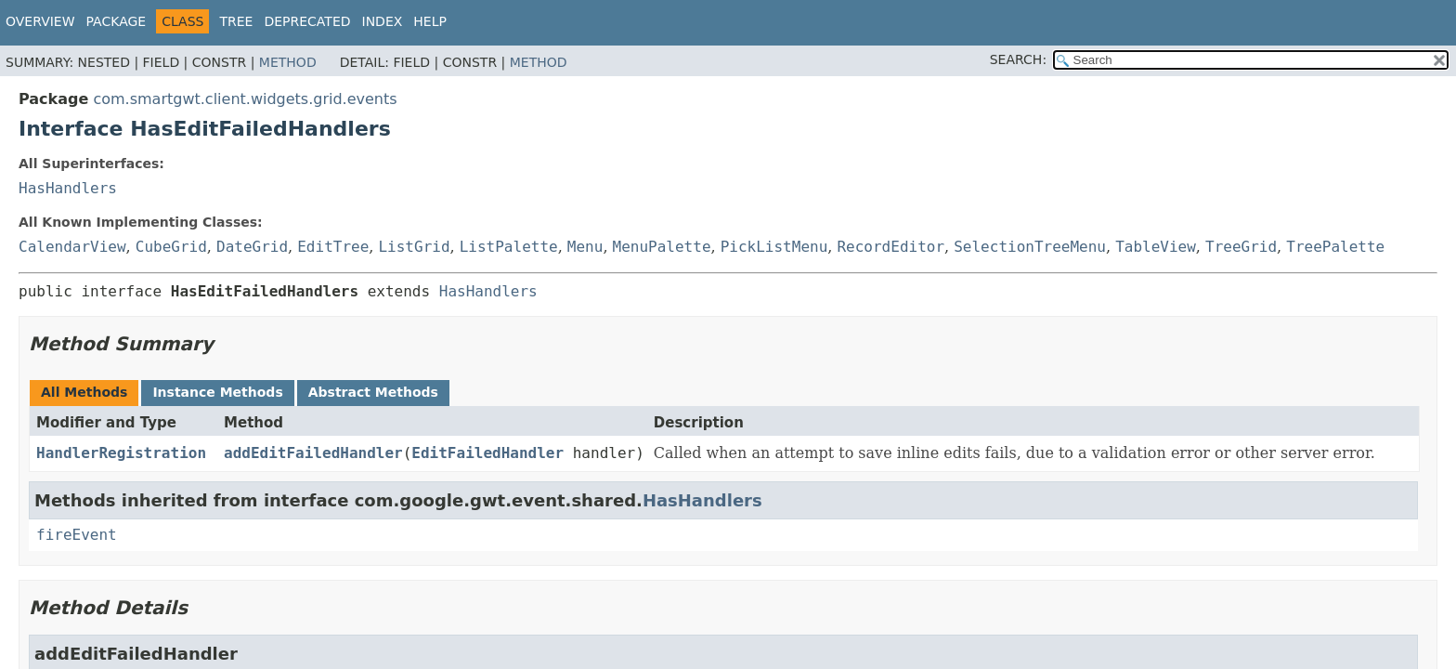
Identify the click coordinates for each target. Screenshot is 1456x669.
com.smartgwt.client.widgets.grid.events (244, 99)
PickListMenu (774, 247)
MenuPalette (662, 247)
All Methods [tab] (84, 392)
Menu (585, 247)
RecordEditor (890, 247)
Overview (40, 21)
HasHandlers (68, 188)
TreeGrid (1241, 247)
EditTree (333, 247)
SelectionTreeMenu (1030, 247)
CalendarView (72, 247)
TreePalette (1335, 247)
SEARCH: (1018, 59)
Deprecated (307, 21)
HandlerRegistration (121, 453)
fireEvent (76, 535)
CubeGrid (171, 247)
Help (430, 21)
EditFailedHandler (487, 453)
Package (116, 21)
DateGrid (252, 247)
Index (382, 21)
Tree (236, 21)
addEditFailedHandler (313, 453)
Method (288, 62)
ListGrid (413, 247)
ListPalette (509, 247)
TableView (1155, 247)
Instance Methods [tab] (217, 392)
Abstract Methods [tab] (373, 392)
